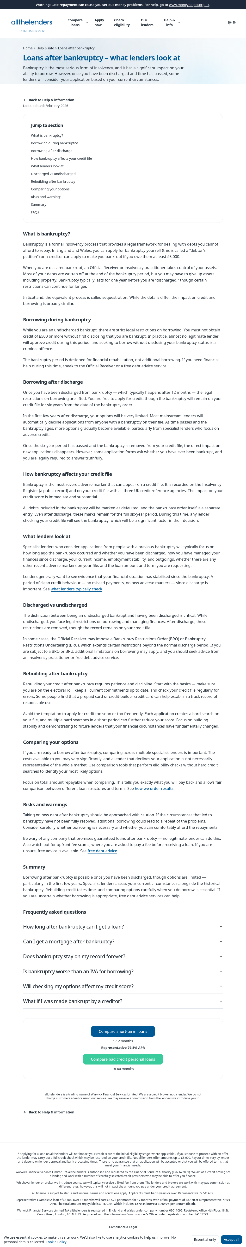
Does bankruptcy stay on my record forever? (123, 958)
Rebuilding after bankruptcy (53, 181)
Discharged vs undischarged (53, 173)
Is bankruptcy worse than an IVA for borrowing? (123, 973)
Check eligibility (122, 22)
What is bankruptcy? (47, 135)
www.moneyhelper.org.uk (189, 4)
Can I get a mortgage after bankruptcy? (123, 942)
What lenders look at (47, 166)
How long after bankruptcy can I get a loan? (123, 927)
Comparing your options (50, 189)
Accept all (231, 1239)
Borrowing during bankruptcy (54, 143)
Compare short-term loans (123, 1035)
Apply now (99, 22)
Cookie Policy (56, 1242)
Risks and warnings (46, 196)
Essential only (205, 1239)
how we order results (154, 788)
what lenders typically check (76, 589)
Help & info (172, 22)
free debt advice (102, 850)
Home (28, 48)
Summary (38, 204)
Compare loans (78, 22)
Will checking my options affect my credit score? (123, 989)
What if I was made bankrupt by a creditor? (123, 1005)
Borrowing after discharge (51, 150)
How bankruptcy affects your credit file (61, 158)
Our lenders (147, 22)
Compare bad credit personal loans (123, 1063)
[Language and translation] (232, 22)
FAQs (35, 212)
